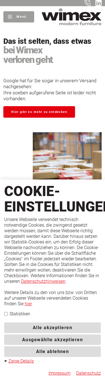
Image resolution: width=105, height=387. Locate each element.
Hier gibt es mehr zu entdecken (39, 112)
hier (28, 303)
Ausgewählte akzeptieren (52, 339)
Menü (21, 17)
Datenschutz (88, 373)
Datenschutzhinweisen (43, 281)
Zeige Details (21, 361)
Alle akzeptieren (52, 327)
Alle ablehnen (52, 351)
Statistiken (17, 314)
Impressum (59, 373)
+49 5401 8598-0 (89, 3)
